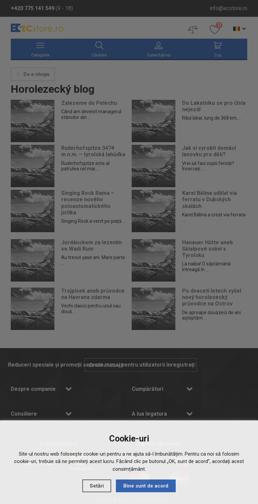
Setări (97, 486)
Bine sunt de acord (145, 486)
